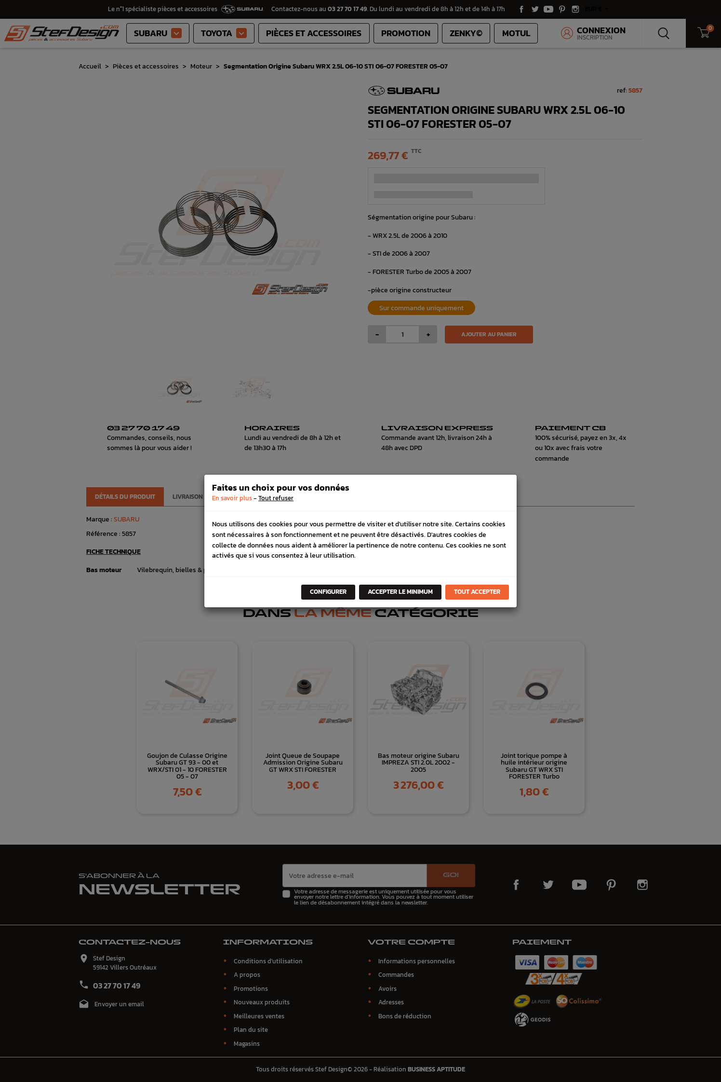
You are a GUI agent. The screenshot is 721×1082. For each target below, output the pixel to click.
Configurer (328, 591)
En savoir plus (232, 498)
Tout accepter (477, 591)
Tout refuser (276, 498)
